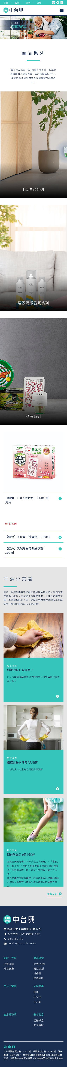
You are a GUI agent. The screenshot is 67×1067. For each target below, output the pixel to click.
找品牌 (37, 973)
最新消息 (39, 1014)
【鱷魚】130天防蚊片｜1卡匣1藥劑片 (27, 500)
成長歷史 (9, 968)
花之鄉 (37, 1001)
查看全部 (55, 893)
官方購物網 (10, 1014)
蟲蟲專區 (39, 978)
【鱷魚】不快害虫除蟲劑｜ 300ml (27, 537)
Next (57, 27)
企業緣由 (9, 963)
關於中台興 (10, 957)
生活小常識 (10, 986)
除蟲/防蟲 (39, 963)
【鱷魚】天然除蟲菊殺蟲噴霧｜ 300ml (25, 550)
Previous (11, 27)
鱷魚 (36, 992)
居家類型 (39, 968)
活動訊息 (39, 1020)
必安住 (37, 997)
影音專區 (39, 1025)
